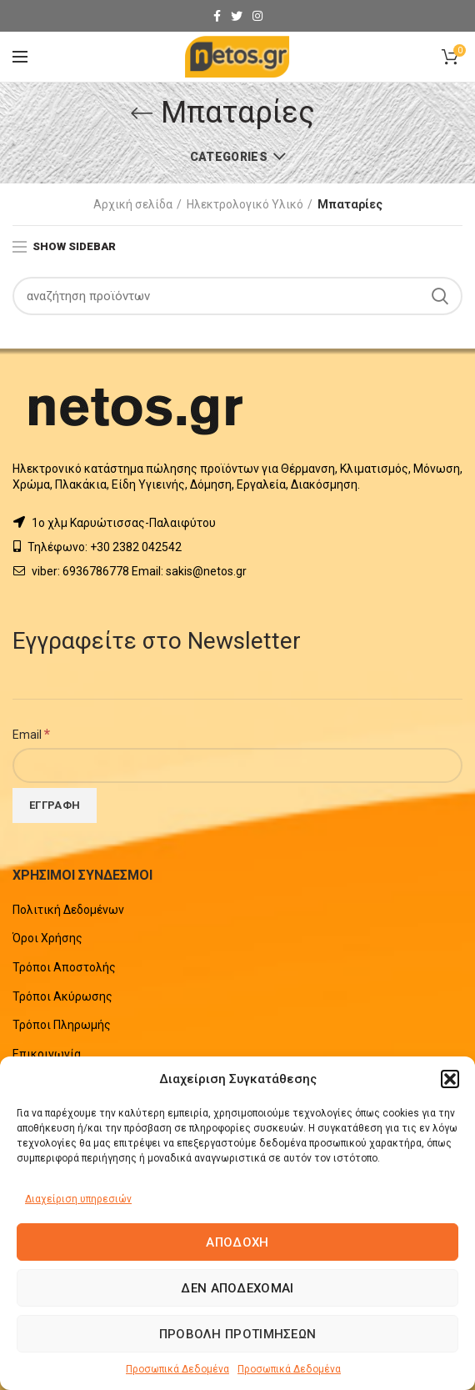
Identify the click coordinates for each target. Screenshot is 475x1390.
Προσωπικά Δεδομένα (177, 1369)
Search (440, 296)
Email (31, 733)
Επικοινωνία (46, 1054)
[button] (450, 1079)
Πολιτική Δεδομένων (68, 909)
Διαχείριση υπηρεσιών (78, 1199)
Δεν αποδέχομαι (237, 1288)
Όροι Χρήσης (47, 938)
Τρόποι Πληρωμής (61, 1024)
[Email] (237, 765)
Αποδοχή (237, 1242)
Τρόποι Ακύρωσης (62, 996)
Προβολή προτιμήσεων (238, 1334)
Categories (229, 156)
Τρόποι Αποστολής (64, 967)
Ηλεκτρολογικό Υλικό (245, 204)
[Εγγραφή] (54, 805)
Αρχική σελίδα (132, 204)
